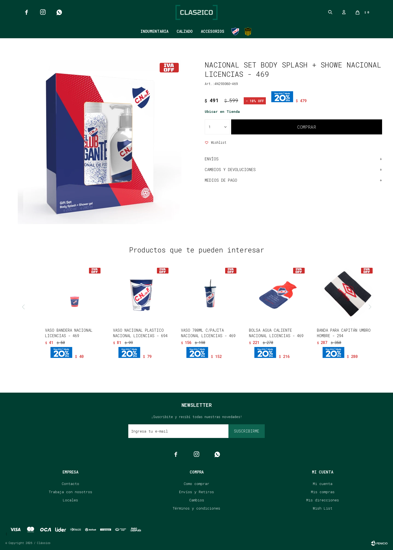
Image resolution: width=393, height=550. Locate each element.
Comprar (306, 127)
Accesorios (212, 31)
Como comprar (196, 483)
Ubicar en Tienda (222, 111)
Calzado (185, 31)
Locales (70, 500)
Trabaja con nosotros (70, 491)
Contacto (70, 483)
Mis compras (323, 491)
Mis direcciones (322, 500)
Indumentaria (154, 31)
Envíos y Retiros (196, 491)
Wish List (322, 508)
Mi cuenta (322, 483)
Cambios (196, 500)
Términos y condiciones (196, 508)
